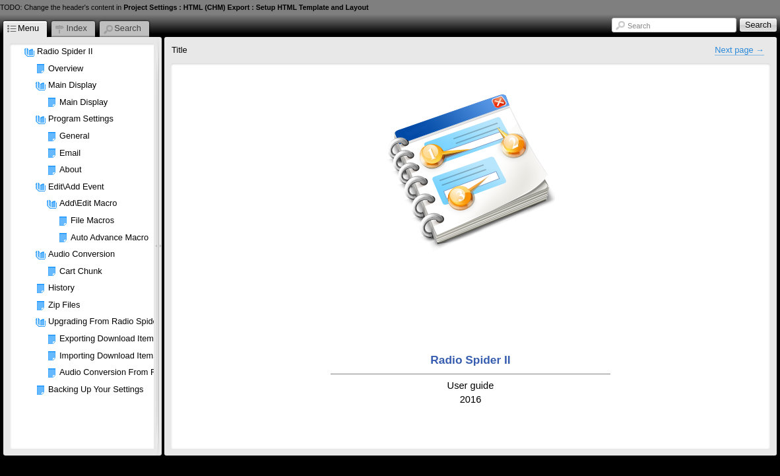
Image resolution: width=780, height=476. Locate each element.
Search (639, 26)
